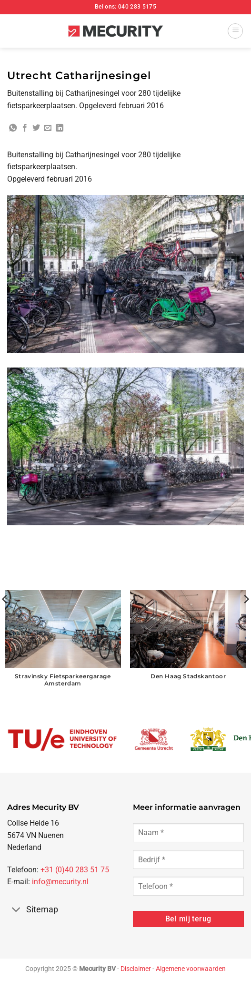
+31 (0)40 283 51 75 (74, 869)
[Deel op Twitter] (36, 128)
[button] (235, 31)
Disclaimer (135, 969)
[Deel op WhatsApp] (13, 128)
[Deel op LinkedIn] (59, 128)
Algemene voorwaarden (191, 969)
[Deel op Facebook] (25, 128)
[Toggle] (16, 910)
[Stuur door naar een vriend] (47, 128)
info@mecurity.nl (60, 881)
